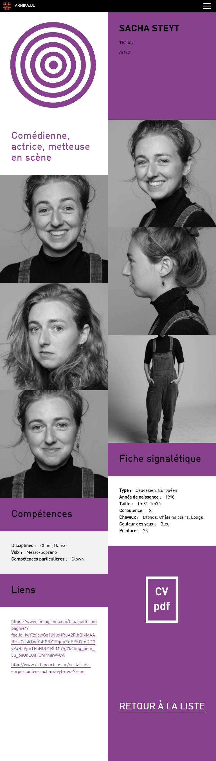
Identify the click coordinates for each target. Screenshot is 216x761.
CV (162, 599)
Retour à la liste (162, 707)
